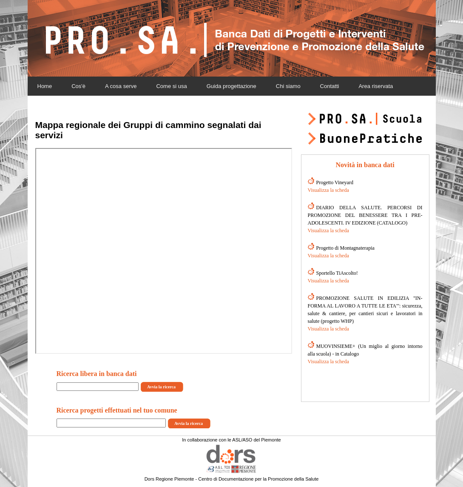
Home (44, 86)
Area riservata (375, 86)
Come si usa (171, 86)
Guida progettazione (231, 86)
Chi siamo (288, 86)
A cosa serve (120, 86)
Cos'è (78, 86)
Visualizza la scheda (328, 190)
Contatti (329, 86)
